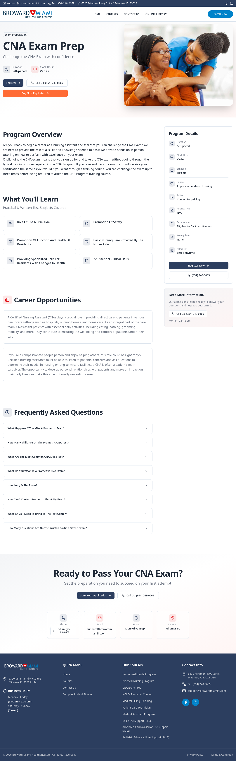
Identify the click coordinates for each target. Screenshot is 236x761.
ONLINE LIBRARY (156, 14)
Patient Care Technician (136, 707)
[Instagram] (231, 3)
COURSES (112, 14)
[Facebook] (226, 3)
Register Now (198, 265)
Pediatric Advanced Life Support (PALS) (145, 737)
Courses (67, 681)
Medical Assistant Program (138, 714)
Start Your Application (96, 597)
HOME (96, 14)
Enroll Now (220, 14)
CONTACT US (132, 14)
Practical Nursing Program (138, 681)
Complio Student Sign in (77, 694)
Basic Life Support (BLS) (136, 721)
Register (13, 83)
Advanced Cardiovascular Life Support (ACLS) (145, 728)
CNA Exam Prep (131, 687)
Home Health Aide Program (139, 674)
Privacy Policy (195, 754)
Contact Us (69, 687)
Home (66, 674)
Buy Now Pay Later (35, 93)
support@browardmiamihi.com (207, 690)
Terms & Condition (222, 754)
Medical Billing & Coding (137, 701)
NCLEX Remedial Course (137, 694)
